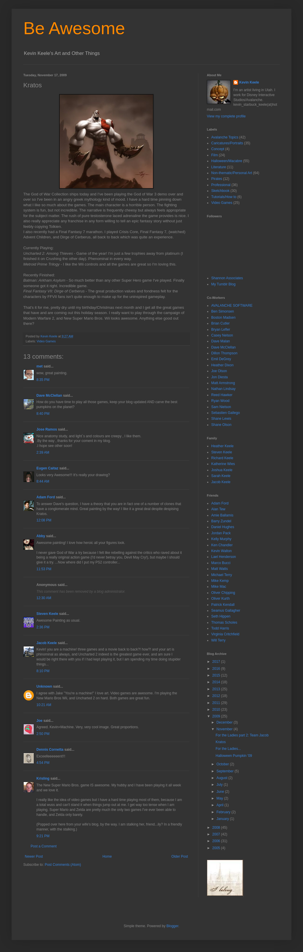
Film (214, 155)
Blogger (172, 926)
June (220, 792)
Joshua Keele (221, 470)
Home (107, 856)
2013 (216, 689)
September (225, 771)
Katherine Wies (223, 464)
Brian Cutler (220, 323)
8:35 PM (43, 380)
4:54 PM (43, 763)
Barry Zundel (221, 521)
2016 (216, 669)
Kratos (221, 742)
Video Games (46, 341)
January (223, 819)
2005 (216, 848)
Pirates (216, 179)
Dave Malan (220, 341)
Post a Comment (44, 846)
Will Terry (218, 640)
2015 (216, 675)
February (223, 812)
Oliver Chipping (223, 593)
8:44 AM (42, 481)
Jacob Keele (46, 643)
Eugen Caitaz (47, 468)
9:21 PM (43, 836)
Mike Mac (218, 587)
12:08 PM (43, 520)
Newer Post (34, 856)
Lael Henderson (223, 557)
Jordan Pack (221, 533)
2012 (216, 696)
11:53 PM (43, 569)
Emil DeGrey (221, 359)
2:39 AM (42, 452)
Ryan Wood (220, 401)
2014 (216, 682)
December (225, 722)
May (220, 798)
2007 (216, 834)
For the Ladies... (228, 749)
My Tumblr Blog (223, 284)
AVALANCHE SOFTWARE (232, 306)
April (220, 805)
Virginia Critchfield (225, 634)
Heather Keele (222, 446)
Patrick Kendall (223, 605)
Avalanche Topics (224, 137)
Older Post (179, 856)
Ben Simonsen (222, 311)
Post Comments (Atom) (63, 865)
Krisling (43, 778)
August (222, 778)
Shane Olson (221, 425)
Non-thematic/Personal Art (231, 173)
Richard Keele (222, 458)
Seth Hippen (220, 616)
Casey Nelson (222, 335)
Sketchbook (220, 191)
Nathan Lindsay (223, 389)
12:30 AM (43, 598)
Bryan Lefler (220, 329)
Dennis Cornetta (50, 750)
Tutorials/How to (223, 197)
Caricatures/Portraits (227, 143)
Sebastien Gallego (225, 413)
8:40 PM (43, 414)
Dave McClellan (49, 395)
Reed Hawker (221, 395)
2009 (216, 716)
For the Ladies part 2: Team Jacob (242, 735)
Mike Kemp (220, 581)
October (223, 764)
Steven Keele (47, 614)
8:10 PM (43, 671)
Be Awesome (74, 28)
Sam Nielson (221, 407)
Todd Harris (220, 628)
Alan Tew (218, 509)
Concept (217, 149)
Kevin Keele (249, 82)
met (39, 366)
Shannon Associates (227, 278)
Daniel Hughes (222, 527)
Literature (218, 167)
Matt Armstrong (223, 383)
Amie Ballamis (222, 515)
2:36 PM (43, 627)
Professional (220, 185)
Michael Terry (221, 575)
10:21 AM (43, 705)
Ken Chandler (221, 545)
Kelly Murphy (221, 539)
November (225, 729)
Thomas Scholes (224, 622)
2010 (216, 710)
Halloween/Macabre (226, 161)
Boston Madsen (223, 317)
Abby (40, 536)
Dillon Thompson (224, 353)
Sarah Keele (220, 476)
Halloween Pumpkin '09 (234, 756)
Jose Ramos (46, 429)
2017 (216, 662)
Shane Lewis (221, 419)
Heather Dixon (222, 365)
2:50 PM (43, 734)
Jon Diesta (219, 377)
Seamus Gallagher (225, 610)
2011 (216, 703)
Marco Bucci (220, 563)
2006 (216, 841)
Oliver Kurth (220, 598)
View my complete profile (226, 116)
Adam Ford (45, 497)
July (220, 785)
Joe (39, 721)
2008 (216, 828)
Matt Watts (219, 569)
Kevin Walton (221, 551)
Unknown (44, 686)
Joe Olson (219, 371)
